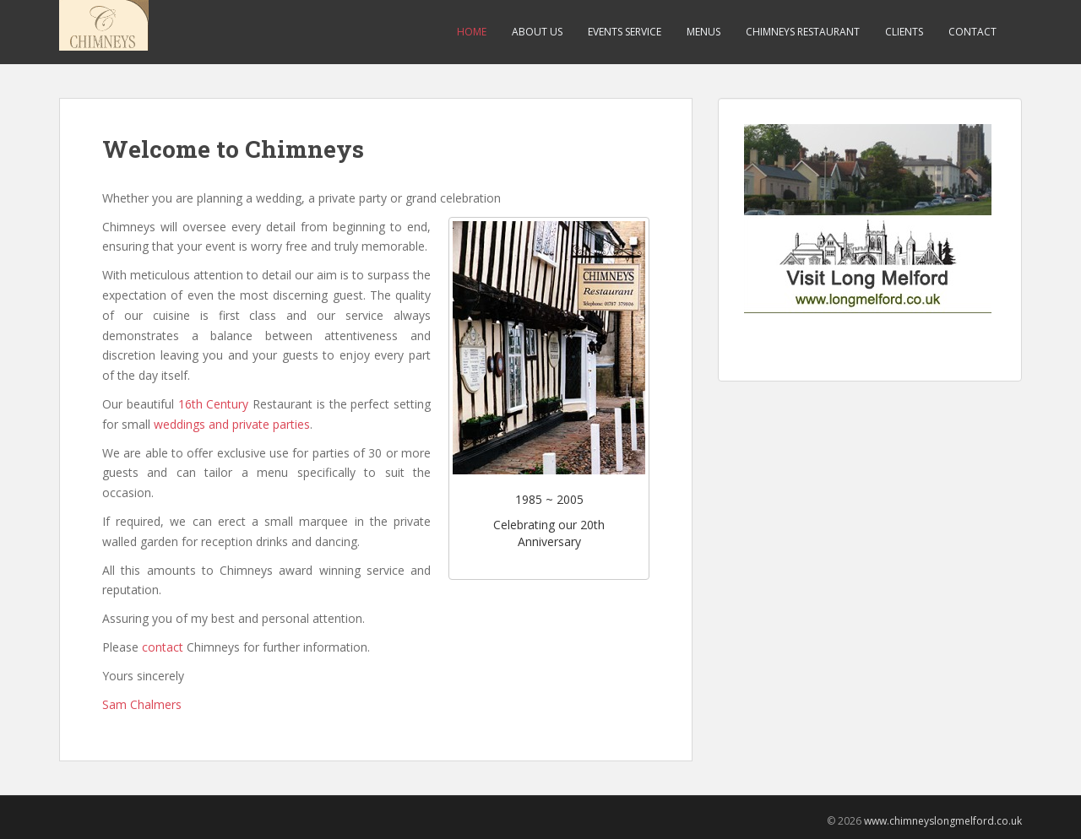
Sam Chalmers (142, 704)
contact (162, 647)
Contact (972, 31)
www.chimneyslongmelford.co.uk (943, 821)
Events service (624, 31)
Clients (904, 31)
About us (537, 31)
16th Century (213, 404)
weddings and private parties (232, 424)
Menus (703, 31)
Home (471, 31)
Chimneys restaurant (803, 31)
